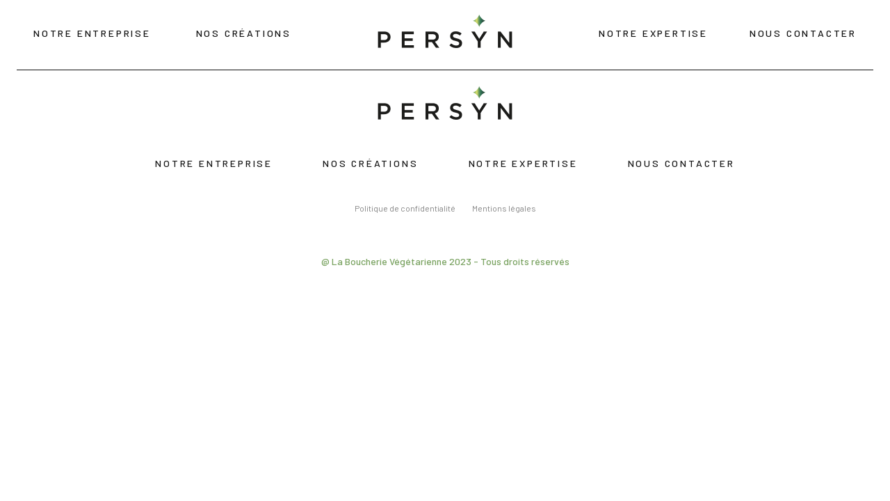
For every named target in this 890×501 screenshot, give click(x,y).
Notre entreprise (92, 33)
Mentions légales (504, 208)
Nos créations (243, 33)
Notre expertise (653, 33)
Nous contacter (803, 33)
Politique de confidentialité (405, 208)
